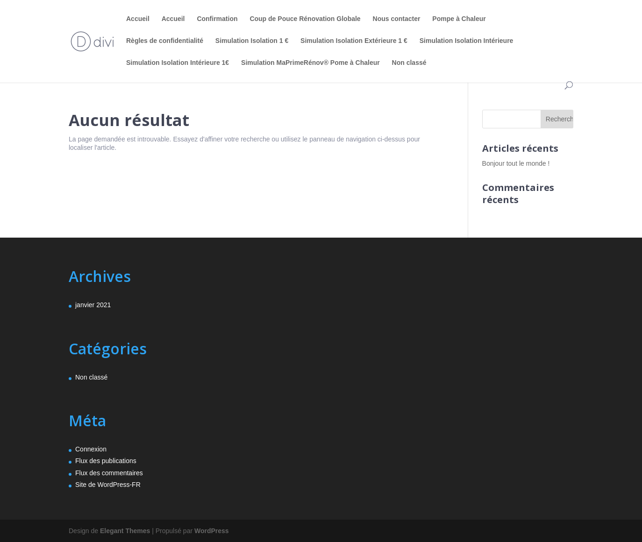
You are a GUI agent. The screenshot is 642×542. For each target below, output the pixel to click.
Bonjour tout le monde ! (516, 163)
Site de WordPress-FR (108, 484)
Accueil (138, 18)
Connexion (91, 449)
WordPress (211, 531)
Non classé (409, 62)
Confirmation (217, 18)
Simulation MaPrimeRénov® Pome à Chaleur (310, 62)
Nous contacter (397, 18)
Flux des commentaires (109, 473)
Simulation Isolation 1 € (251, 40)
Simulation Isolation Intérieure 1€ (177, 62)
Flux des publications (105, 461)
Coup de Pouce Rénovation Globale (305, 18)
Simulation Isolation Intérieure (467, 40)
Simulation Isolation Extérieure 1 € (353, 40)
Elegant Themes (125, 531)
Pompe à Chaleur (458, 18)
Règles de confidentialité (164, 40)
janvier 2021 (93, 305)
